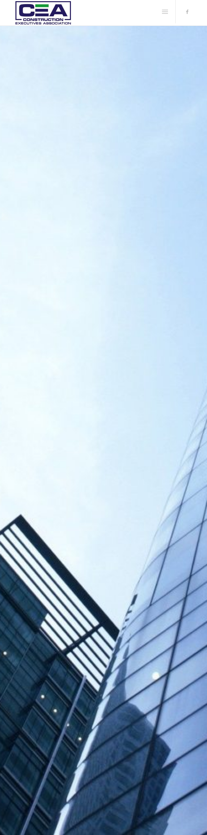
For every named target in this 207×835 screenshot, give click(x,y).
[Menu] (165, 12)
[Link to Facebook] (187, 11)
